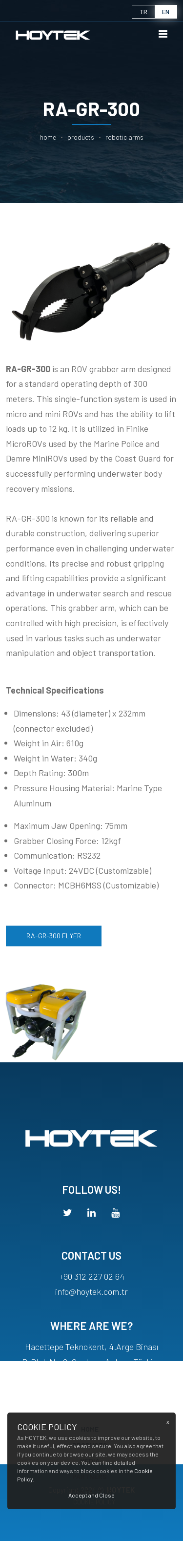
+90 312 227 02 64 (91, 1286)
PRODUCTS (80, 137)
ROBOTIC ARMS (124, 137)
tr (143, 12)
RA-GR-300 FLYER (53, 941)
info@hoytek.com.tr (91, 1300)
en (165, 12)
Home (48, 137)
